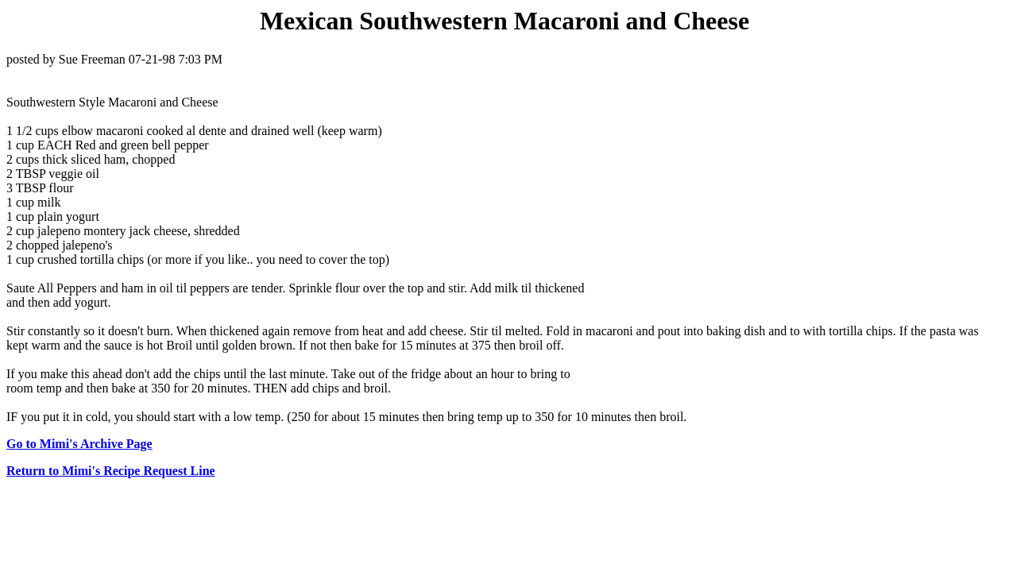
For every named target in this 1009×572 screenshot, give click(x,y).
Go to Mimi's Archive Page (79, 443)
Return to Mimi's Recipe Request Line (110, 470)
